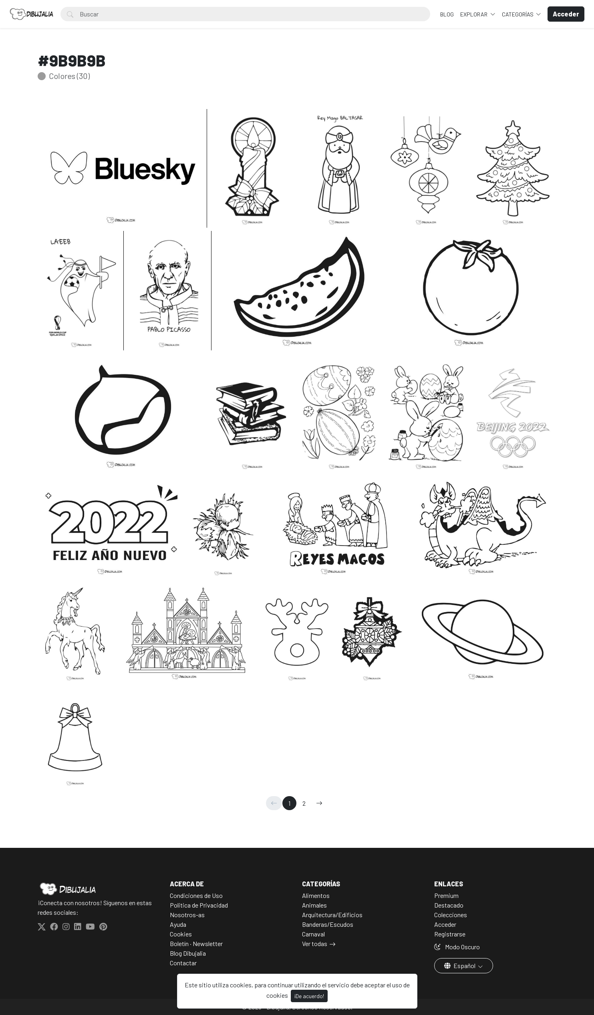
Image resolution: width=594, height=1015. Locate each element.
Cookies (181, 934)
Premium (446, 895)
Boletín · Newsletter (196, 943)
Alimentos (316, 895)
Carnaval (313, 934)
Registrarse (449, 934)
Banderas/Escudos (327, 924)
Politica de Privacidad (199, 905)
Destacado (448, 905)
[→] (319, 803)
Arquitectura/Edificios (332, 914)
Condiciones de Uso (196, 895)
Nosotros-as (187, 914)
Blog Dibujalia (188, 953)
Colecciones (450, 914)
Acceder (445, 924)
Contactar (183, 962)
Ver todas (314, 943)
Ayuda (178, 924)
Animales (314, 905)
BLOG (447, 14)
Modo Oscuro (457, 946)
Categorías (518, 14)
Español (460, 965)
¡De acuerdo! (309, 996)
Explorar (474, 14)
